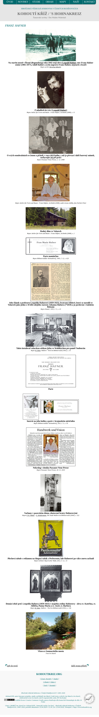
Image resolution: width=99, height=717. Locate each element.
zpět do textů (12, 666)
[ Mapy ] (53, 682)
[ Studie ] (56, 679)
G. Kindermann (41, 515)
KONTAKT (89, 2)
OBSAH (49, 2)
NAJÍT (76, 2)
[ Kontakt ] (52, 685)
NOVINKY (23, 2)
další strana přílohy (79, 666)
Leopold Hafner (69, 63)
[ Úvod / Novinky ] (46, 679)
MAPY (63, 2)
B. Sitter (38, 350)
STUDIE (36, 2)
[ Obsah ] (46, 682)
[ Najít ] (45, 685)
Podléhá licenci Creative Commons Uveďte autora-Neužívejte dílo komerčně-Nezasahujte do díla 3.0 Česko (43, 701)
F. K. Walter (31, 515)
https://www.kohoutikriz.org (82, 707)
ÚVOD (9, 2)
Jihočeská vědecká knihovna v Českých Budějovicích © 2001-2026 (43, 693)
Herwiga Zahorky (55, 67)
